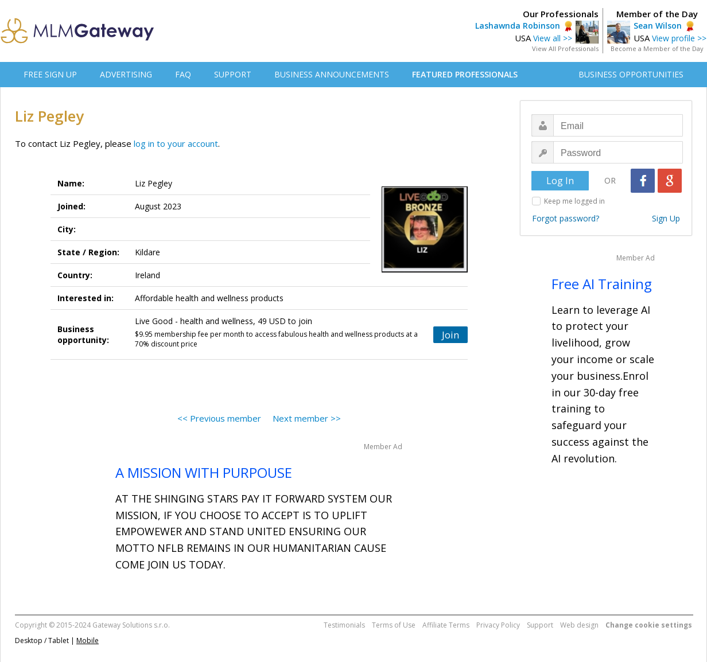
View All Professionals (565, 48)
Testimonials (344, 625)
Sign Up (666, 218)
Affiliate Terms (445, 625)
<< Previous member (219, 418)
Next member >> (307, 418)
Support (540, 625)
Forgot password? (565, 218)
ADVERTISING (126, 74)
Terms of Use (393, 625)
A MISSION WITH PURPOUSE (203, 472)
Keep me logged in (574, 201)
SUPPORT (232, 74)
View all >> (552, 38)
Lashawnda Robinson (517, 25)
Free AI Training (601, 283)
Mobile (87, 640)
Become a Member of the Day (657, 48)
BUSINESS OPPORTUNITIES (630, 74)
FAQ (183, 74)
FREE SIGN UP (50, 74)
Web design (579, 625)
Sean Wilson (658, 25)
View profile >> (679, 38)
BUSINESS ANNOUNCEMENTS (331, 74)
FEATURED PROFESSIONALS (465, 74)
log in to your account (176, 143)
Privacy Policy (498, 625)
